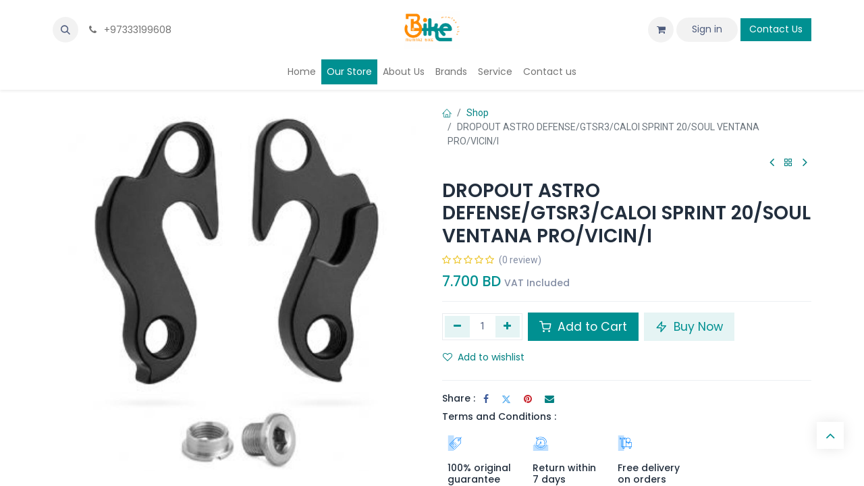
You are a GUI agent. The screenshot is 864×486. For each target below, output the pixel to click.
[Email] (549, 399)
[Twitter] (506, 399)
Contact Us (776, 29)
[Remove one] (457, 327)
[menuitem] (301, 71)
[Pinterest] (528, 399)
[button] (65, 30)
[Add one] (507, 327)
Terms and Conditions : (499, 416)
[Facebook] (486, 399)
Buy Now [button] (689, 327)
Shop (477, 112)
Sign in (707, 29)
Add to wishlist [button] (483, 357)
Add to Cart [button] (583, 327)
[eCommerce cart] (661, 30)
